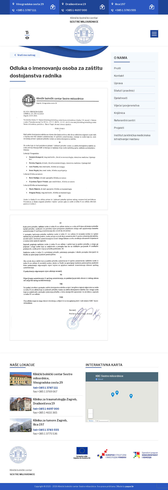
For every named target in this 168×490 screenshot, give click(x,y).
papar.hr (129, 486)
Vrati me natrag (26, 55)
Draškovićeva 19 (76, 4)
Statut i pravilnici (124, 90)
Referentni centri (124, 120)
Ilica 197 (120, 4)
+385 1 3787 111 (26, 10)
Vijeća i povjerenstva (126, 105)
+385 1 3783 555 (125, 10)
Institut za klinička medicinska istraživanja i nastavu (132, 137)
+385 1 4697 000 (76, 10)
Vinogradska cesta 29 (30, 4)
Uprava (118, 83)
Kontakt (119, 75)
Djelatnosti (120, 98)
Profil (117, 68)
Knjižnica (119, 113)
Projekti (119, 127)
